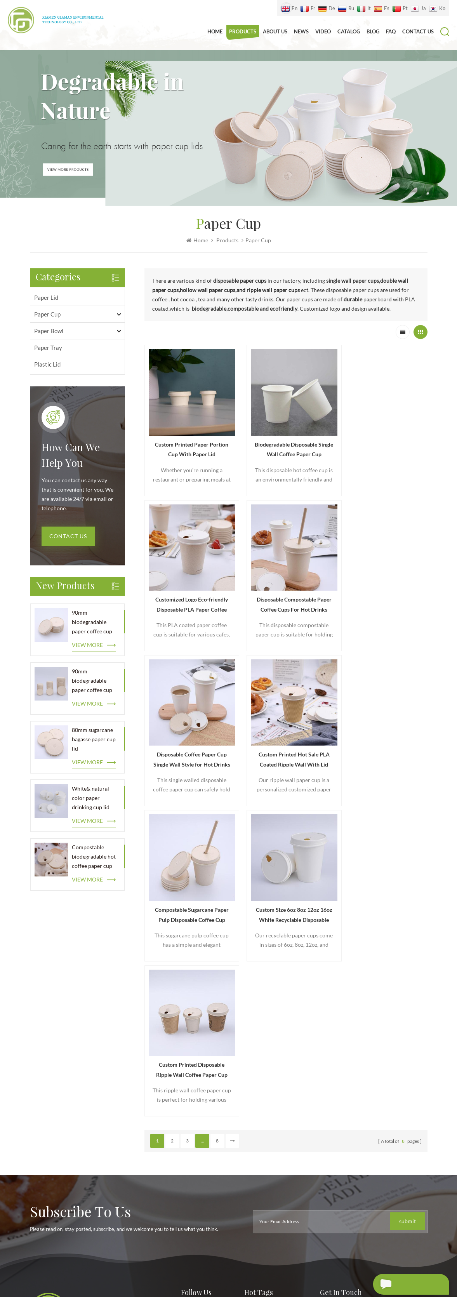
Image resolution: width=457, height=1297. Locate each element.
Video (323, 31)
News (301, 31)
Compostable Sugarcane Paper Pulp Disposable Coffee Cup (189, 744)
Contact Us (68, 536)
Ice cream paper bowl (271, 1180)
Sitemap (314, 1261)
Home (214, 31)
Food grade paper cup (271, 1128)
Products (242, 31)
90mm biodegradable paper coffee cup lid (92, 681)
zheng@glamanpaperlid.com (385, 1095)
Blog (373, 31)
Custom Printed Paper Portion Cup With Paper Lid (188, 444)
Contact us (418, 31)
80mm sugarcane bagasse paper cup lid (94, 739)
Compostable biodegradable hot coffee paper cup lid (94, 857)
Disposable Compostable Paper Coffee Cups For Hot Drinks (188, 594)
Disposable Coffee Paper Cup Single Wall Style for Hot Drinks (286, 594)
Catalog (348, 31)
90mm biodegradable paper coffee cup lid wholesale (92, 623)
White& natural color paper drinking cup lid (90, 798)
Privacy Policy (198, 1152)
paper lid (46, 297)
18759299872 (368, 1113)
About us (275, 31)
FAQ (391, 31)
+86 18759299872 (366, 1078)
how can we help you (71, 456)
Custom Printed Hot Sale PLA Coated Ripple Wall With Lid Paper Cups (382, 594)
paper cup (47, 314)
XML (332, 1261)
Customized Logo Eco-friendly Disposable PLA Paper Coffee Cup (382, 445)
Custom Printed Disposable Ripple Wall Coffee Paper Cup (383, 743)
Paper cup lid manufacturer (278, 1114)
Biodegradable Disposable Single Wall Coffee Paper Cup (285, 444)
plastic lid (47, 364)
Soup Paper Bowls (266, 1194)
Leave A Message (403, 1284)
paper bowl (48, 331)
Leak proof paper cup (270, 1142)
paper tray (48, 347)
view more (87, 645)
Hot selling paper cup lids (276, 1100)
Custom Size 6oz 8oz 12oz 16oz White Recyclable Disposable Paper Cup (286, 744)
